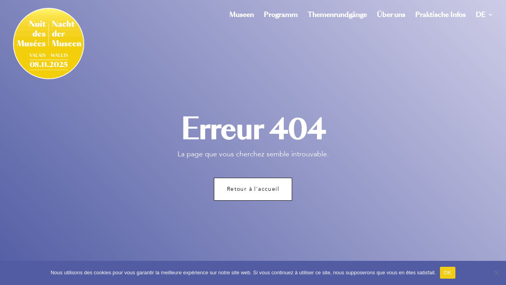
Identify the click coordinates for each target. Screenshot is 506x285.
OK (447, 273)
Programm (281, 15)
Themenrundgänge (337, 15)
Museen (241, 15)
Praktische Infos (440, 15)
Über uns (391, 15)
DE (480, 15)
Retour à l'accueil (253, 189)
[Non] (496, 273)
